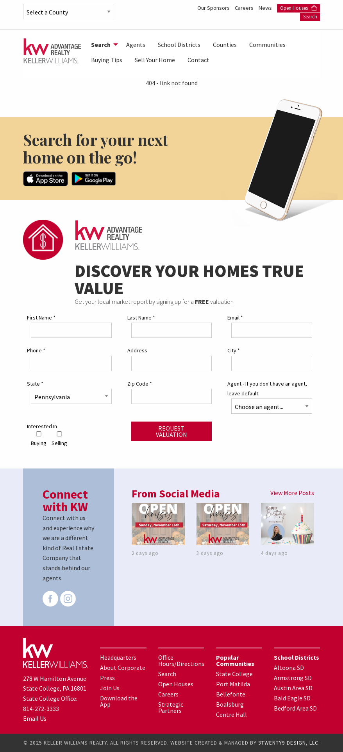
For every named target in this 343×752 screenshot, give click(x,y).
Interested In (42, 426)
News (266, 7)
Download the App (119, 701)
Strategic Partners (170, 707)
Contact (198, 60)
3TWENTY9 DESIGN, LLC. (289, 742)
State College (234, 674)
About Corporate (122, 667)
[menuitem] (102, 44)
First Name (41, 317)
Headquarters (118, 657)
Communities (267, 44)
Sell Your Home (155, 60)
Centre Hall (231, 714)
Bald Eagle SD (292, 698)
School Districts (179, 44)
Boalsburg (230, 704)
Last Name (141, 317)
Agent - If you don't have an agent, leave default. (267, 388)
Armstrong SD (293, 678)
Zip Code (139, 383)
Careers (245, 7)
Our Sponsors (214, 7)
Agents (135, 44)
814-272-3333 (41, 709)
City (233, 350)
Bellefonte (230, 694)
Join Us (110, 688)
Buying (38, 439)
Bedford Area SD (295, 708)
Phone (36, 350)
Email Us (34, 718)
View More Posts (292, 493)
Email (235, 317)
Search (310, 16)
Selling (59, 439)
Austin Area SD (293, 688)
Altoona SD (289, 667)
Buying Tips (106, 60)
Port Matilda (233, 684)
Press (107, 678)
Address (137, 350)
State (35, 383)
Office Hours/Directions (181, 660)
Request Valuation (171, 431)
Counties (225, 44)
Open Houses (298, 8)
